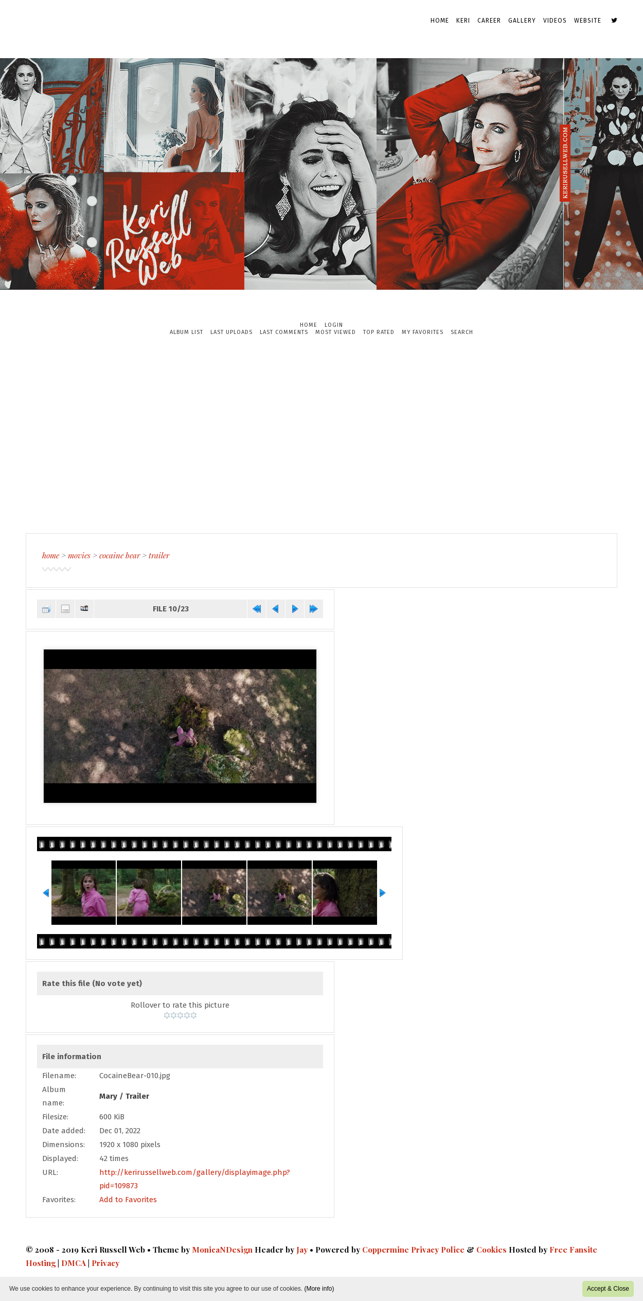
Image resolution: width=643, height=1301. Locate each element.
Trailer (159, 555)
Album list (186, 332)
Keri (463, 20)
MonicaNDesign (222, 1249)
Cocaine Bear (119, 555)
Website (587, 20)
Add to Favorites (128, 1199)
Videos (555, 20)
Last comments (284, 332)
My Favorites (422, 332)
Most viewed (335, 332)
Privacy (105, 1263)
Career (489, 20)
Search (462, 332)
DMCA (73, 1263)
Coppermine (385, 1249)
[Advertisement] (321, 434)
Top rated (379, 332)
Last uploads (231, 332)
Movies (79, 555)
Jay (302, 1249)
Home (440, 20)
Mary (108, 1096)
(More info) (319, 1288)
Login (334, 325)
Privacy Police (438, 1249)
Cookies (491, 1249)
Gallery (522, 20)
